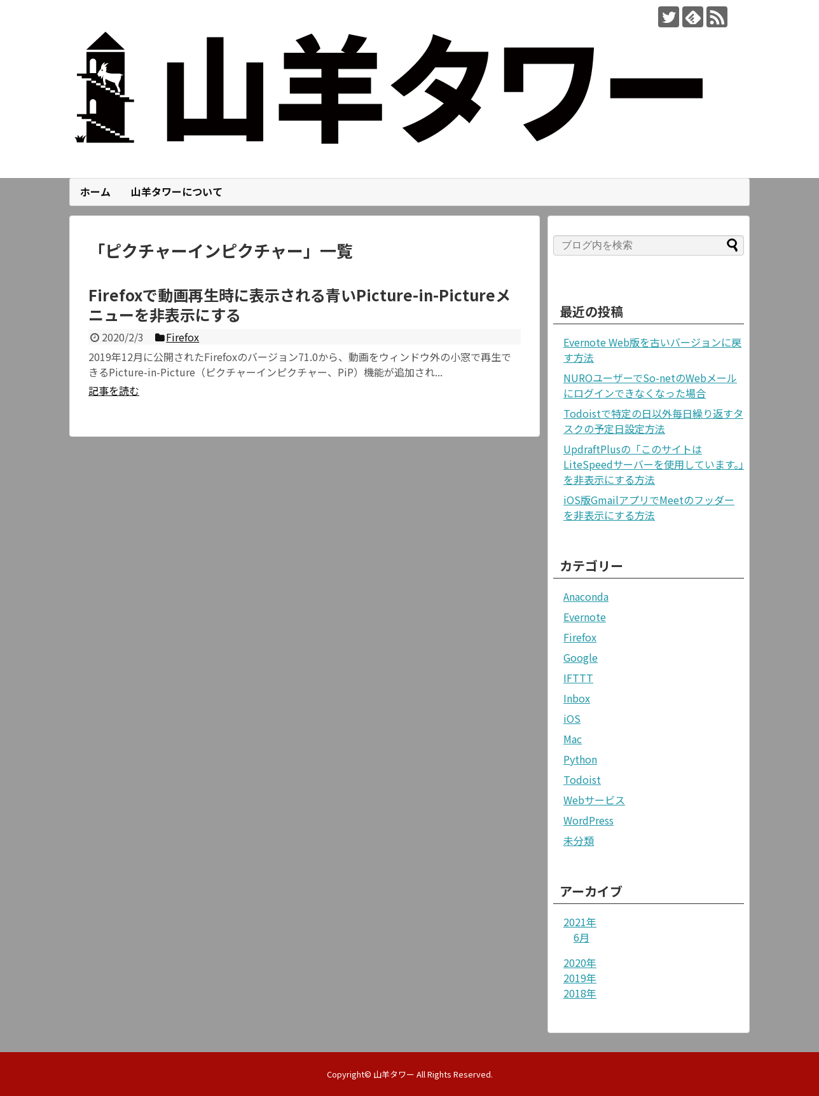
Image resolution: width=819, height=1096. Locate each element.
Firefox (579, 637)
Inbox (576, 698)
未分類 (578, 840)
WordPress (588, 820)
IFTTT (578, 677)
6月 (581, 937)
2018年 (579, 993)
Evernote (584, 616)
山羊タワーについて (177, 191)
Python (580, 759)
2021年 (579, 921)
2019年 (579, 977)
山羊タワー (394, 1074)
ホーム (95, 191)
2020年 (579, 962)
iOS (572, 718)
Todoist (582, 779)
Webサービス (594, 799)
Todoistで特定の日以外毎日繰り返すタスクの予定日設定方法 (653, 421)
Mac (572, 738)
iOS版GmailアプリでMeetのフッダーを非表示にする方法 (648, 507)
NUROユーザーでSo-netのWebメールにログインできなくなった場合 (650, 385)
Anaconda (586, 596)
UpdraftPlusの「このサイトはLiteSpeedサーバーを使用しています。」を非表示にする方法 (653, 464)
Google (580, 657)
